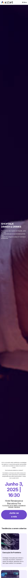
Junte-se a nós (14, 515)
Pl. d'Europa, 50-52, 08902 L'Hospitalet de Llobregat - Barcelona (14, 506)
